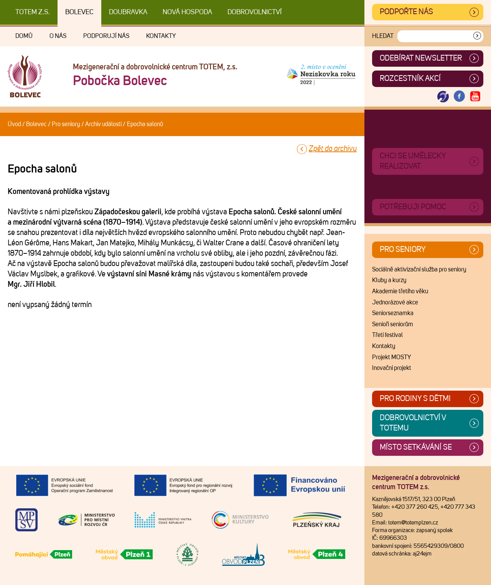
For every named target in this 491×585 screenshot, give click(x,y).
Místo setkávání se (416, 447)
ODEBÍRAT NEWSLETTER (421, 58)
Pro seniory (66, 124)
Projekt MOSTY (391, 357)
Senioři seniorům (392, 324)
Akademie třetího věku (400, 291)
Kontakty (161, 36)
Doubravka (128, 12)
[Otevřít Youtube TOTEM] (475, 97)
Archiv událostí (103, 124)
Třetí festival (387, 335)
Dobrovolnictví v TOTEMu (413, 423)
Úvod (14, 124)
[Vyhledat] (477, 36)
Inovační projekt (391, 368)
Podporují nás (106, 36)
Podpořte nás (406, 12)
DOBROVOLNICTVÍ (254, 12)
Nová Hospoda (187, 12)
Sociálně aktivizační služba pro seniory (419, 269)
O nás (57, 36)
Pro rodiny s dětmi (415, 399)
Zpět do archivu (333, 149)
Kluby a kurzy (389, 280)
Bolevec (79, 12)
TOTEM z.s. (32, 12)
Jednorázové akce (395, 302)
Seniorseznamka (393, 313)
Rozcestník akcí (410, 78)
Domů (24, 36)
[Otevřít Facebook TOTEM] (459, 97)
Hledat (383, 36)
